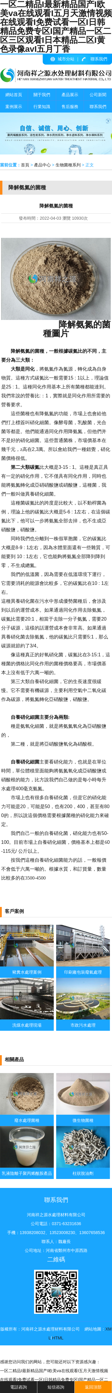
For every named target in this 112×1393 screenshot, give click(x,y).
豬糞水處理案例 (27, 972)
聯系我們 (98, 59)
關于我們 (41, 94)
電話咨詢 (18, 1387)
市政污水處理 (83, 1025)
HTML (57, 1338)
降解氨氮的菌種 (77, 329)
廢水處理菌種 (26, 1120)
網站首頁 (13, 94)
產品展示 (70, 94)
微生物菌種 (83, 1120)
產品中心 (42, 165)
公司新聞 (98, 94)
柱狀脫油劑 (83, 1173)
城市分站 (66, 59)
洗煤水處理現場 (27, 1025)
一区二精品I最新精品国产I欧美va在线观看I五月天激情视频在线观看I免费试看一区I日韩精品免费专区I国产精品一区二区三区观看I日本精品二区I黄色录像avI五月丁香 (54, 1379)
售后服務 (70, 106)
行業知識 (41, 106)
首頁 (25, 165)
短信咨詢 (55, 1387)
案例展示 (13, 106)
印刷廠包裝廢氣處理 (83, 972)
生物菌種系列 (68, 165)
